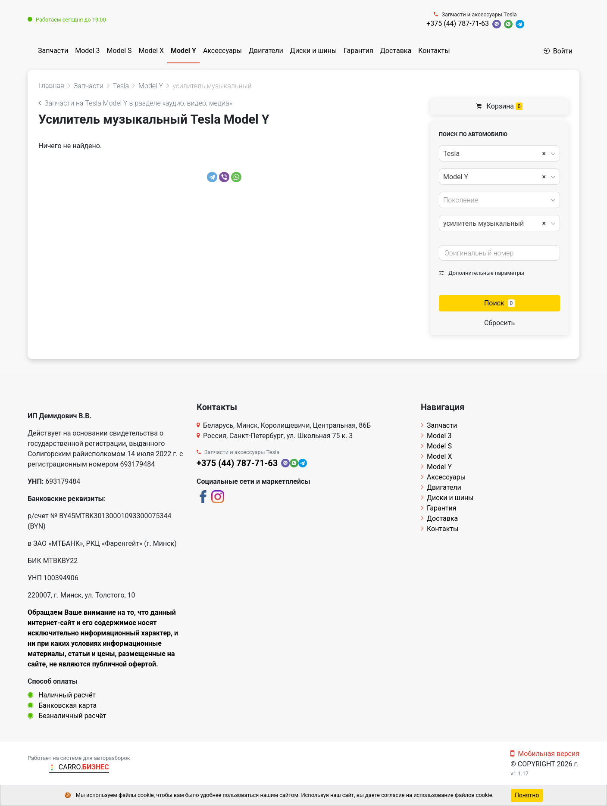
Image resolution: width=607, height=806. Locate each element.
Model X (151, 51)
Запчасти (53, 51)
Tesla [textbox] (494, 154)
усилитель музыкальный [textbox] (494, 223)
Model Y (183, 51)
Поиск (499, 303)
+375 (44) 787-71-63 (457, 23)
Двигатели (266, 51)
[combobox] (499, 153)
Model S (119, 51)
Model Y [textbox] (494, 177)
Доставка (395, 51)
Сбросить (499, 323)
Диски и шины (313, 51)
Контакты (434, 51)
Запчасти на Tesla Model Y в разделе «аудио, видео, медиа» (135, 103)
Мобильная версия (544, 754)
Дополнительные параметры (481, 273)
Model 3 (87, 51)
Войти (558, 51)
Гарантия (358, 51)
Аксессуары (222, 51)
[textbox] (497, 200)
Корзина (499, 106)
